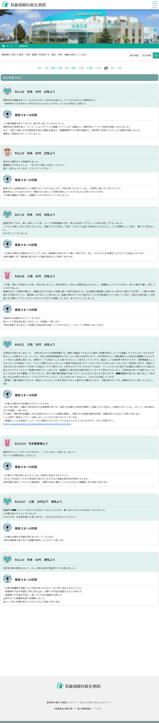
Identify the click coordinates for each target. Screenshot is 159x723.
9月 (74, 68)
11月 (90, 68)
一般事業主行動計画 (63, 708)
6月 (53, 68)
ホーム (9, 46)
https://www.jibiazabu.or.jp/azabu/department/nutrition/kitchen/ (37, 423)
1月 (106, 68)
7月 (60, 68)
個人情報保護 (83, 708)
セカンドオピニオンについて (94, 702)
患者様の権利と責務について (61, 702)
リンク (98, 708)
